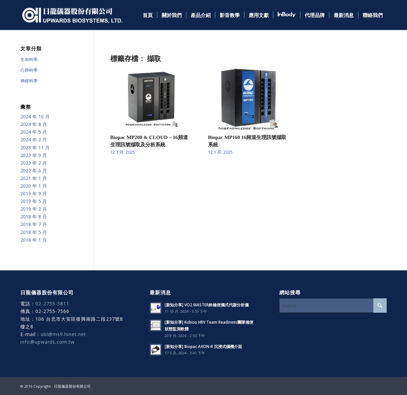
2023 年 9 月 (33, 155)
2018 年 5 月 (33, 232)
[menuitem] (147, 15)
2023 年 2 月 (33, 163)
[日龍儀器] (72, 15)
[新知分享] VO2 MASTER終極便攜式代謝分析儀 (207, 304)
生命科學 (29, 59)
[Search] (333, 305)
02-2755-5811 (52, 303)
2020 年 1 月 (33, 186)
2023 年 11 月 (35, 147)
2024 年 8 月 (33, 124)
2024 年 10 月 (35, 116)
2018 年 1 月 (33, 240)
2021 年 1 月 (33, 178)
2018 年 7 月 (33, 224)
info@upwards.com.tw (47, 342)
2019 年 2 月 (33, 209)
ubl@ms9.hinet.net (63, 334)
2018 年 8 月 (33, 216)
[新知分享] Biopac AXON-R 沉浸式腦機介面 (203, 346)
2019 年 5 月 (33, 201)
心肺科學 (29, 70)
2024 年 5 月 (33, 132)
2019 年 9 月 (33, 193)
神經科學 (29, 81)
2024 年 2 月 (33, 139)
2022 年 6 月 (33, 170)
